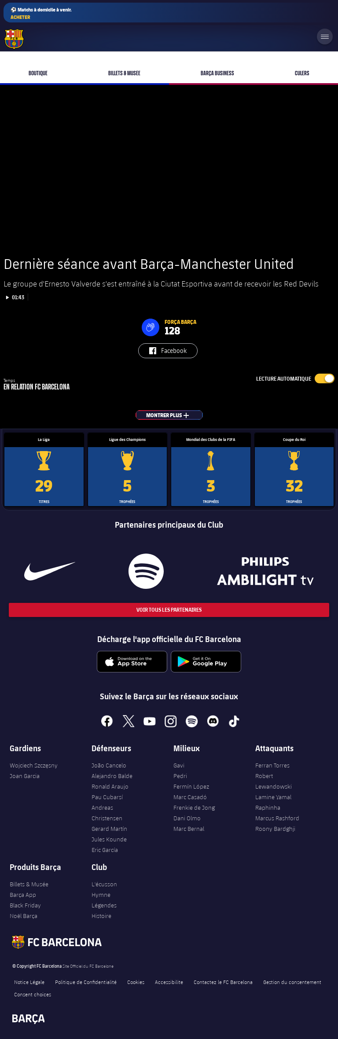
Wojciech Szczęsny (34, 765)
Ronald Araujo (110, 786)
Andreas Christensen (107, 813)
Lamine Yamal (273, 796)
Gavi (178, 765)
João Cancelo (109, 765)
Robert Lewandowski (273, 781)
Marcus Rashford (277, 818)
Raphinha (267, 807)
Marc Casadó (190, 796)
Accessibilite (169, 982)
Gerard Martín (109, 828)
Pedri (180, 775)
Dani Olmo (187, 818)
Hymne (101, 894)
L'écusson (104, 884)
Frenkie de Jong (194, 807)
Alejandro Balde (112, 775)
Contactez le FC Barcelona (223, 982)
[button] (150, 327)
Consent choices (32, 994)
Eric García (105, 849)
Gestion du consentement (292, 982)
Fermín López (191, 786)
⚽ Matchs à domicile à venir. (41, 13)
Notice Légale (29, 982)
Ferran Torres (272, 765)
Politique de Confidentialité (86, 982)
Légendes (104, 905)
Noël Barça (23, 915)
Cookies (135, 982)
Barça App (23, 894)
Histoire (101, 915)
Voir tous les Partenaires (169, 609)
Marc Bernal (188, 828)
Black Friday (25, 905)
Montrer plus (174, 415)
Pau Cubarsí (107, 796)
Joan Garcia (25, 775)
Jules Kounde (109, 839)
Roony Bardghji (275, 828)
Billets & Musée (29, 884)
